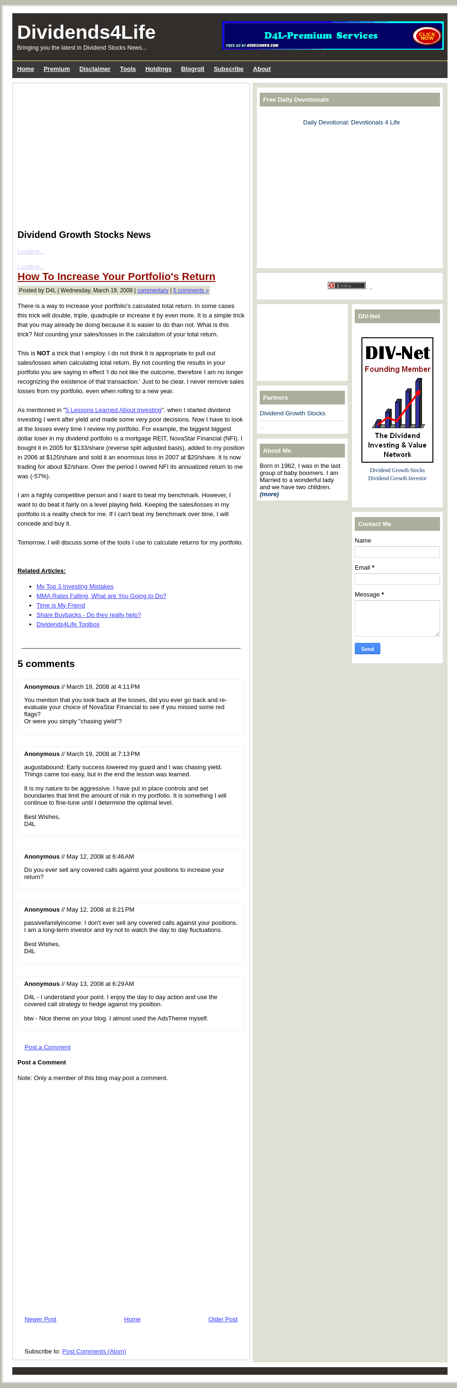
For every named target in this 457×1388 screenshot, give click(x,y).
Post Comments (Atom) (94, 1351)
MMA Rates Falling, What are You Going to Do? (101, 595)
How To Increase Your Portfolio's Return (116, 276)
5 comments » (191, 290)
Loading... (31, 251)
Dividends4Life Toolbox (67, 624)
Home (132, 1319)
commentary (152, 290)
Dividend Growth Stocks (292, 413)
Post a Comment (47, 1047)
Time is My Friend (60, 605)
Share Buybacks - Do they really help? (88, 614)
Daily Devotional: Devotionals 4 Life (351, 122)
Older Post (223, 1319)
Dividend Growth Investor (397, 478)
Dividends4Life (86, 32)
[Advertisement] (125, 154)
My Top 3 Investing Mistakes (75, 586)
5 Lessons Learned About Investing (113, 409)
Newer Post (40, 1319)
